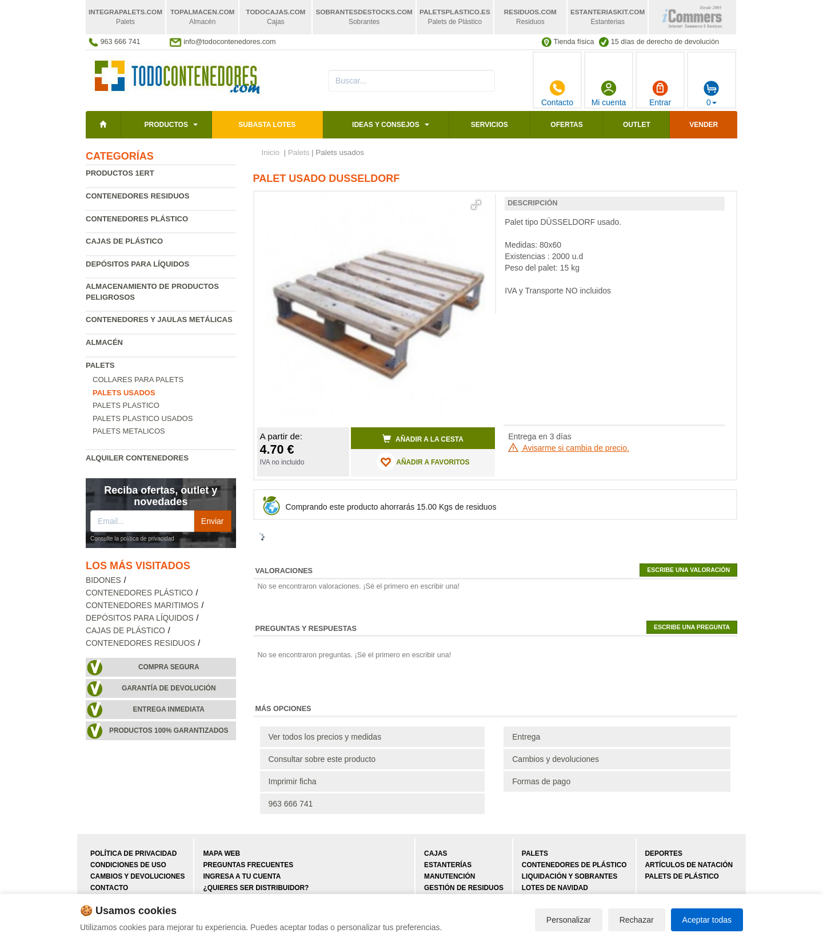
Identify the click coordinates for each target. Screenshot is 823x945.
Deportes (663, 853)
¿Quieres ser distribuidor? (256, 888)
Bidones (103, 580)
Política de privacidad (133, 853)
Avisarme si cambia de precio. (568, 447)
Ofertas (566, 125)
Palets (100, 365)
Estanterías (448, 865)
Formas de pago (541, 781)
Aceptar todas (707, 919)
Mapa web (221, 853)
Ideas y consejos (386, 125)
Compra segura (168, 667)
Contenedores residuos (137, 196)
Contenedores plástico (137, 219)
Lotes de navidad (555, 888)
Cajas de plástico (124, 241)
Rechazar (637, 919)
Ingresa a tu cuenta (242, 876)
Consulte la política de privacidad (132, 538)
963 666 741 (291, 803)
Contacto (557, 93)
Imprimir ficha (293, 781)
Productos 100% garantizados (169, 730)
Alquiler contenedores (137, 458)
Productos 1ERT (120, 173)
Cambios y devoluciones (555, 759)
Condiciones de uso (128, 865)
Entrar (660, 93)
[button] (476, 205)
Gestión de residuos (464, 888)
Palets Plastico (126, 405)
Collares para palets (138, 379)
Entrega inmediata (169, 709)
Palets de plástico (682, 876)
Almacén (104, 342)
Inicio (271, 152)
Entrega (526, 736)
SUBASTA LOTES (266, 125)
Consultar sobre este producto (322, 759)
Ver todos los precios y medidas (325, 736)
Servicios (489, 125)
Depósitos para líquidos (137, 264)
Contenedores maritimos (142, 605)
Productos (165, 125)
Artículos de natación (689, 865)
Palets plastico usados (143, 418)
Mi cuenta (609, 93)
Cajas (435, 853)
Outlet (636, 125)
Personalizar (568, 919)
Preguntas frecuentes (248, 865)
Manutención (449, 876)
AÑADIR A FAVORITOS (423, 461)
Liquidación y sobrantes (569, 876)
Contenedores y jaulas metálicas (159, 319)
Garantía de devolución (169, 688)
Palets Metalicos (129, 431)
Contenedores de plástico (574, 865)
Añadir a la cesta (423, 438)
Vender (703, 125)
